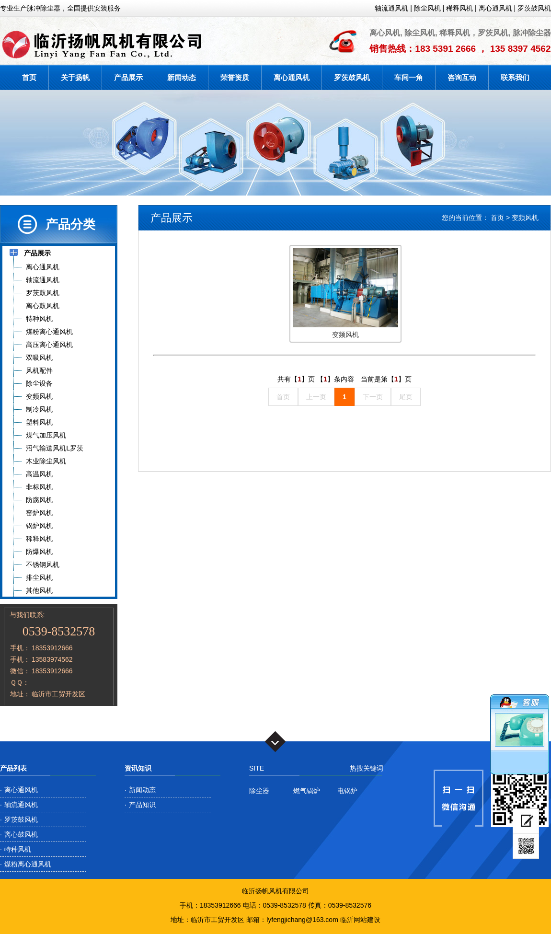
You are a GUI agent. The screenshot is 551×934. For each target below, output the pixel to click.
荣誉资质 (234, 77)
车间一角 (408, 77)
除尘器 (259, 791)
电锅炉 (347, 791)
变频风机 (525, 217)
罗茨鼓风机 (534, 8)
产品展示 (128, 77)
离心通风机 (495, 8)
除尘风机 (427, 8)
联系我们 (515, 77)
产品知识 (142, 804)
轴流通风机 (391, 8)
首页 (29, 77)
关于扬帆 (75, 77)
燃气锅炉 (306, 791)
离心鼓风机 (21, 834)
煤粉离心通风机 (27, 864)
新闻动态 (181, 77)
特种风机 (17, 849)
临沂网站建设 (360, 919)
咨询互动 (462, 77)
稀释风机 (459, 8)
